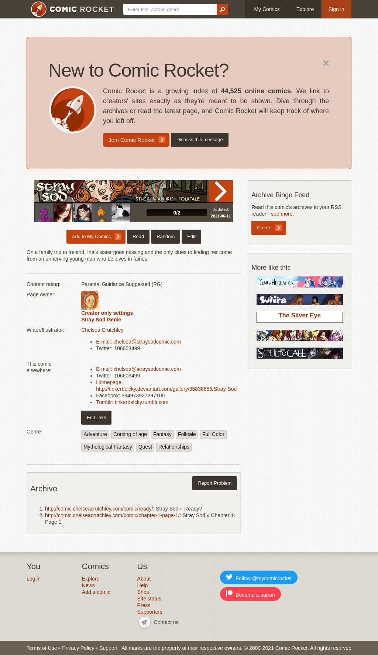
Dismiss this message (199, 139)
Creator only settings (107, 313)
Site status (149, 599)
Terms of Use (42, 648)
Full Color (213, 434)
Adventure (95, 434)
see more (281, 214)
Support (108, 648)
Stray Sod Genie (101, 320)
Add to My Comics (91, 236)
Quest (145, 447)
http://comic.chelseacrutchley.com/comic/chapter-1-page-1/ (112, 515)
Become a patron (250, 594)
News (88, 585)
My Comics (266, 9)
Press (144, 605)
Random (166, 236)
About (144, 579)
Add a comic (96, 592)
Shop (143, 592)
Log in (34, 579)
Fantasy (162, 434)
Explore (305, 9)
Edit (191, 236)
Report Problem (214, 483)
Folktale (187, 434)
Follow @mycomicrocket (259, 577)
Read (221, 191)
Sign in (336, 9)
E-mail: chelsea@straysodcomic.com (138, 342)
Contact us (166, 622)
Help (142, 585)
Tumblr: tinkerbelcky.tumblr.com (132, 402)
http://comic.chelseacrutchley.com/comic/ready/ (99, 509)
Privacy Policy (78, 648)
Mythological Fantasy (107, 447)
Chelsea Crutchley (102, 330)
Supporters (149, 612)
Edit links (96, 417)
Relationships (173, 447)
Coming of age (130, 434)
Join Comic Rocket (132, 140)
